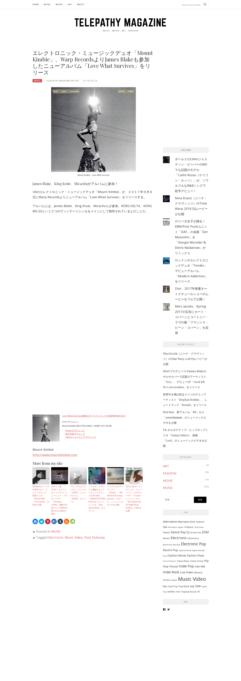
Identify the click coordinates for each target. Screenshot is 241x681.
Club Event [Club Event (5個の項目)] (199, 527)
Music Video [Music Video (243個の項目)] (192, 579)
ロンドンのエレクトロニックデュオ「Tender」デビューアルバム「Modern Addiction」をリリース (191, 270)
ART (70, 4)
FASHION (169, 473)
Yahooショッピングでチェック (80, 437)
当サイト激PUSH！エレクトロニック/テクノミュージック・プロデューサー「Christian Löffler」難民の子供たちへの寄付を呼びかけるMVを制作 (59, 500)
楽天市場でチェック (75, 433)
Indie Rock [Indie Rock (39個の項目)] (171, 572)
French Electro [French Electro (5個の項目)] (169, 561)
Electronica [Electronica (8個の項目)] (193, 538)
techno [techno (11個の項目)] (171, 591)
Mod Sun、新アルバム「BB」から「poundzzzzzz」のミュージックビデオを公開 (184, 417)
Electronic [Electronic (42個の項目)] (179, 537)
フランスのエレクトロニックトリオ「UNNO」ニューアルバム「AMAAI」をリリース (78, 494)
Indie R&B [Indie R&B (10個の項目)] (200, 566)
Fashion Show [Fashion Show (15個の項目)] (195, 555)
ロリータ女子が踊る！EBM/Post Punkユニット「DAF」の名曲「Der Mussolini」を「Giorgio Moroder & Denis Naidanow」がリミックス (191, 237)
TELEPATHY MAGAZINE (120, 22)
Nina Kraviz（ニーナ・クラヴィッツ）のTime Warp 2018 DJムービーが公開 (185, 359)
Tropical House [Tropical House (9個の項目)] (188, 591)
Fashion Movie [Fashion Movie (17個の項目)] (176, 555)
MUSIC (47, 4)
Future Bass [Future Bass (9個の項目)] (183, 560)
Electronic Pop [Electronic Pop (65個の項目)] (193, 544)
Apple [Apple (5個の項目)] (180, 527)
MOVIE (59, 4)
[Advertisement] (188, 71)
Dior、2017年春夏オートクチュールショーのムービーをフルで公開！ (191, 293)
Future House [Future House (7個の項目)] (196, 561)
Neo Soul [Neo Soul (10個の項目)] (168, 586)
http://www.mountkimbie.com (55, 455)
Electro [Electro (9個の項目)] (166, 538)
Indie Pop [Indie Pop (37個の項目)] (186, 566)
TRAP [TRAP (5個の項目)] (178, 592)
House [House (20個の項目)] (173, 566)
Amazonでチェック (75, 430)
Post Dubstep (94, 537)
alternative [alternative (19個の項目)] (170, 521)
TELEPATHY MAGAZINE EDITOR (62, 80)
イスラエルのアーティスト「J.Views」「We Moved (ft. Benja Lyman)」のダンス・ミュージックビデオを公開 (115, 495)
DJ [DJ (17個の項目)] (187, 532)
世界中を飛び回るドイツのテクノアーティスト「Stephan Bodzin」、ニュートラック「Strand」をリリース (185, 400)
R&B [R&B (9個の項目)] (192, 586)
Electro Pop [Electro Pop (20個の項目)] (170, 550)
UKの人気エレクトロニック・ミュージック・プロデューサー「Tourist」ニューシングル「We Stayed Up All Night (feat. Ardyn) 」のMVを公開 (134, 498)
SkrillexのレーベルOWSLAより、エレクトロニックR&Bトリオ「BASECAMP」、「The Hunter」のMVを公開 (41, 495)
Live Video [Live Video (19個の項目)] (186, 572)
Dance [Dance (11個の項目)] (166, 532)
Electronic (55, 537)
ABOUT (81, 4)
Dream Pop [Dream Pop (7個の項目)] (195, 532)
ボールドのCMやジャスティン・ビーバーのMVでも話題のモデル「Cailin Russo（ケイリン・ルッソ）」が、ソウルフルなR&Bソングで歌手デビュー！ (191, 175)
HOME (36, 4)
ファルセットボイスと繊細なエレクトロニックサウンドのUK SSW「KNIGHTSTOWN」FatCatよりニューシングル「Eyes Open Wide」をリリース (96, 498)
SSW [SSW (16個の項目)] (198, 586)
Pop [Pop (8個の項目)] (176, 586)
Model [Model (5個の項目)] (174, 580)
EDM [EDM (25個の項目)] (205, 532)
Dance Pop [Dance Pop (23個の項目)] (178, 532)
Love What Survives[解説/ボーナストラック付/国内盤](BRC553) (93, 415)
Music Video (74, 537)
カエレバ (74, 422)
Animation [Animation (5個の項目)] (172, 527)
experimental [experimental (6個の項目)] (185, 550)
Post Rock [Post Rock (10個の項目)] (184, 586)
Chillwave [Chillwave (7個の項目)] (188, 527)
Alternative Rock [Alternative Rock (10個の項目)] (186, 521)
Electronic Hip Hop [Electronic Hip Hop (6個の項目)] (171, 544)
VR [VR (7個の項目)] (198, 591)
